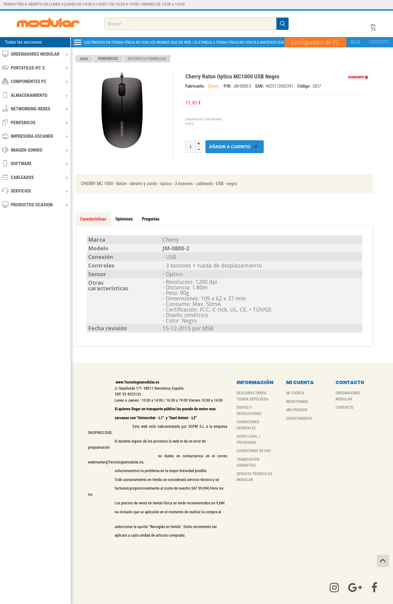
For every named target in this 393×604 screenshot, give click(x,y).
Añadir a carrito (233, 146)
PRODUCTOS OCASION (35, 204)
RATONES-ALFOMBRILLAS (147, 59)
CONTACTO (378, 42)
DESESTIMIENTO (299, 418)
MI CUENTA (295, 393)
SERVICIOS (35, 191)
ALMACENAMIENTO (35, 95)
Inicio (84, 59)
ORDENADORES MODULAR (35, 54)
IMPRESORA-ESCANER (35, 136)
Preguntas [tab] (150, 219)
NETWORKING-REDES (35, 108)
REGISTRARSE (297, 401)
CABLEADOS (35, 177)
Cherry (214, 86)
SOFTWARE (35, 163)
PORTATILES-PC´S (35, 68)
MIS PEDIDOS (296, 409)
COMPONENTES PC (35, 81)
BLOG (355, 42)
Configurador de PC (315, 42)
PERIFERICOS (35, 122)
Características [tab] (93, 219)
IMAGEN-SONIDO (35, 150)
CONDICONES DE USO (253, 450)
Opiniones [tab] (124, 219)
